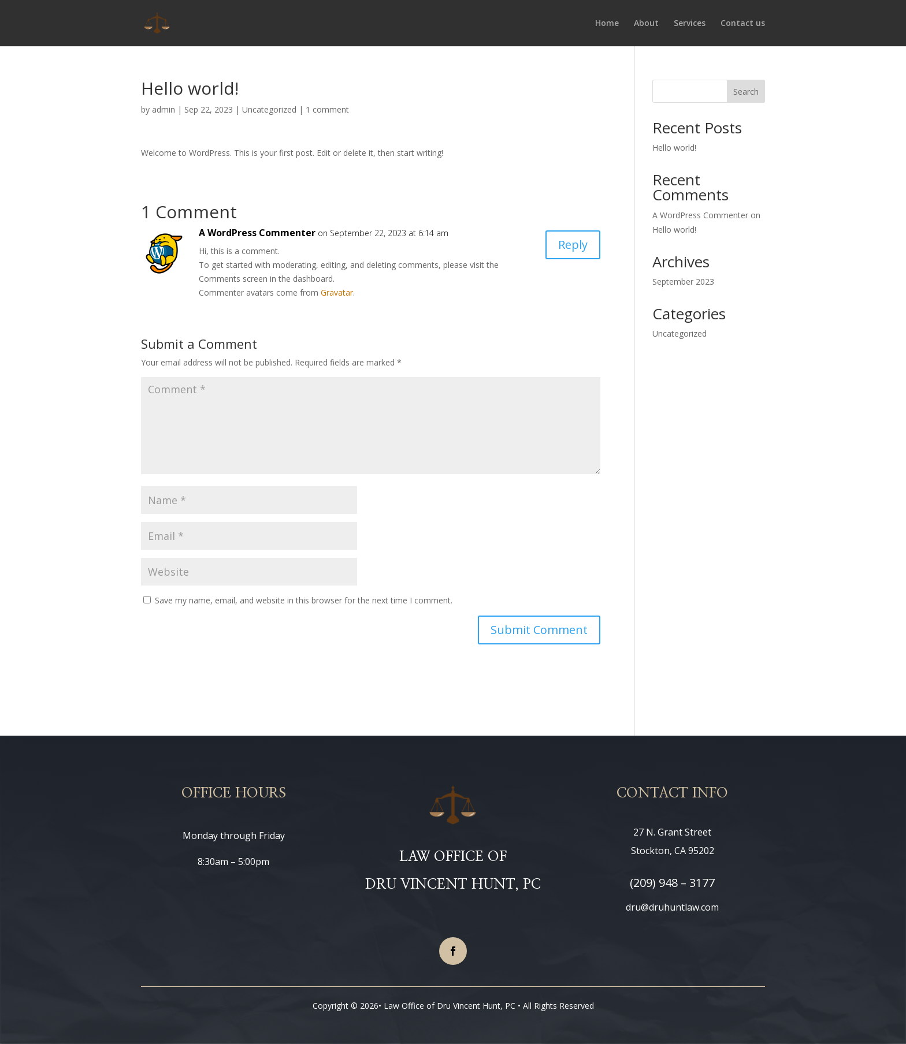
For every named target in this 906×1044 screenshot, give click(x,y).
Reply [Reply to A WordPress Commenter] (573, 244)
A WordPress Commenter (257, 232)
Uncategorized (269, 109)
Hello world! (674, 147)
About (646, 23)
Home (607, 23)
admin (163, 109)
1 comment (327, 109)
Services (690, 23)
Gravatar (337, 292)
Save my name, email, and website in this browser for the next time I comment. (303, 600)
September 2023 (683, 281)
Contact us (743, 23)
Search (746, 91)
